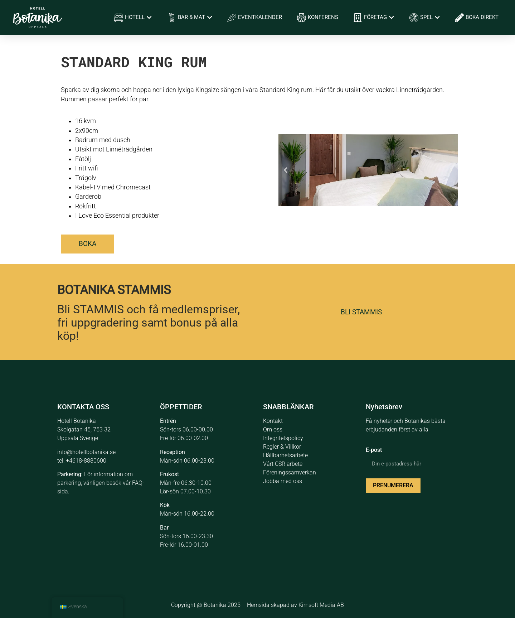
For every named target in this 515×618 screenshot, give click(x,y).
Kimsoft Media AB (321, 605)
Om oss (272, 429)
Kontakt (273, 420)
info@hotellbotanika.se (86, 452)
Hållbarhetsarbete (285, 455)
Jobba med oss (282, 481)
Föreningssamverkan (289, 472)
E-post (374, 449)
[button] (285, 170)
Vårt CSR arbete (282, 463)
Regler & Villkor (282, 446)
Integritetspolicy (283, 438)
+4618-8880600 (86, 460)
